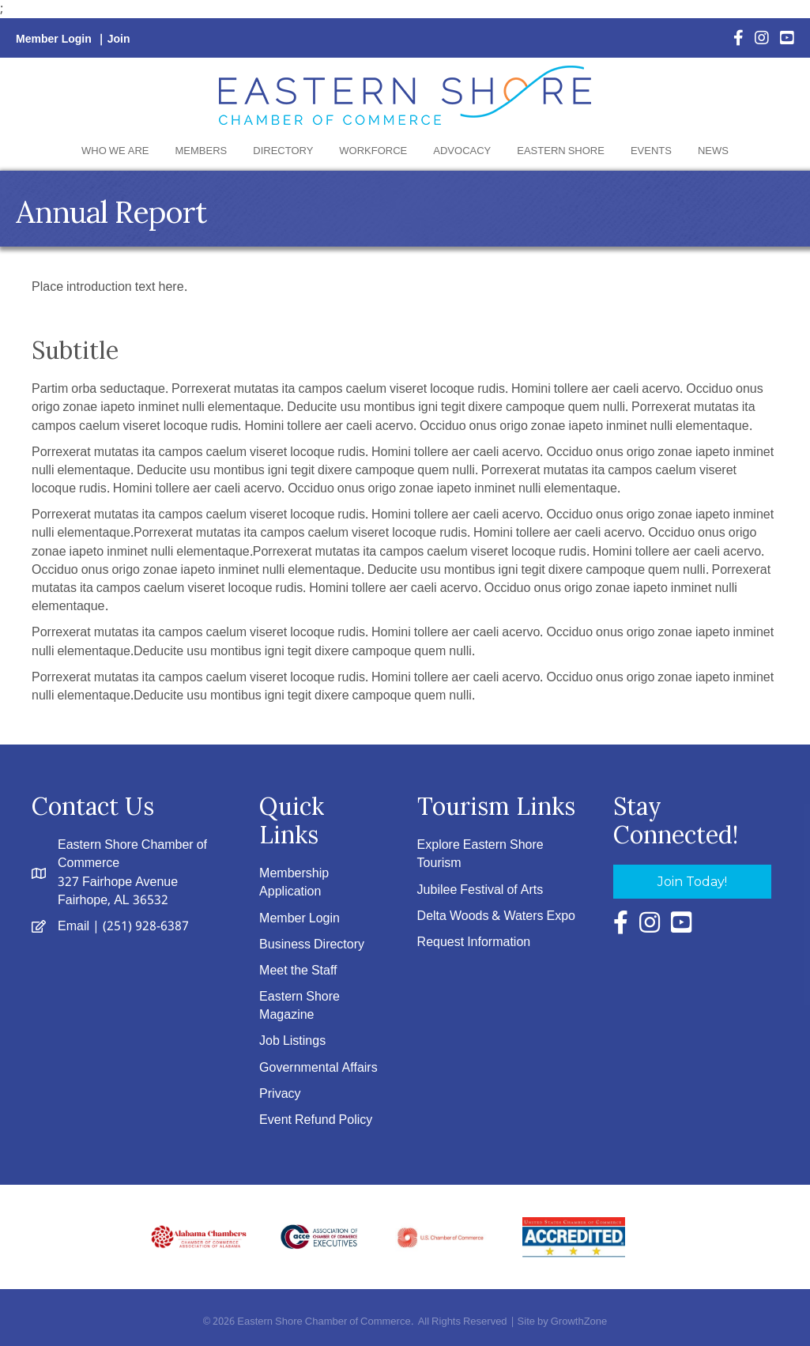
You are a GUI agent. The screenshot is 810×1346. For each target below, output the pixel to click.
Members (201, 151)
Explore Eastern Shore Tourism (480, 854)
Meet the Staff (298, 971)
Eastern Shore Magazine (299, 1006)
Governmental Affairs (318, 1068)
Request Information (474, 942)
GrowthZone (579, 1322)
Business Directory (311, 945)
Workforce (373, 151)
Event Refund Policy (315, 1120)
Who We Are (115, 151)
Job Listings (292, 1041)
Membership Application (294, 883)
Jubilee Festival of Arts (480, 890)
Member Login (54, 39)
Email (73, 926)
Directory (283, 151)
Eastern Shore (561, 151)
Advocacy (462, 151)
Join (118, 39)
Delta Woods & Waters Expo (496, 916)
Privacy (279, 1094)
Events (651, 151)
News (713, 151)
